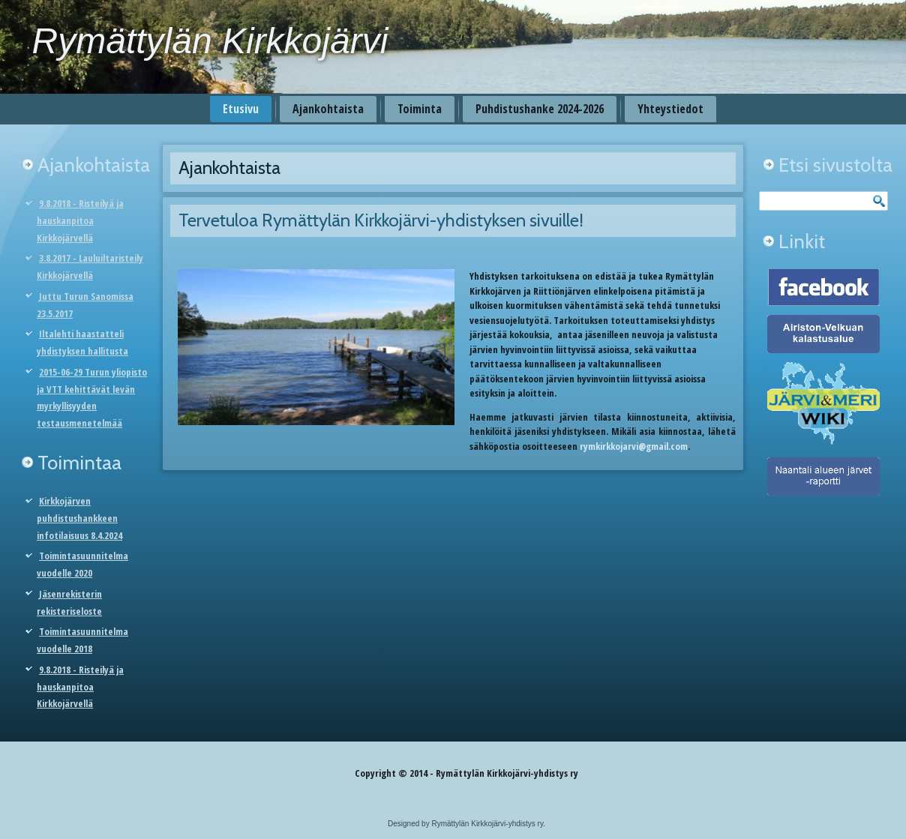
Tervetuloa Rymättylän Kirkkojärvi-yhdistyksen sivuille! (381, 220)
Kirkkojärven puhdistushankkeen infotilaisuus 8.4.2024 (79, 518)
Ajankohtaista (328, 108)
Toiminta (420, 108)
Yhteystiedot (671, 108)
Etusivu (241, 108)
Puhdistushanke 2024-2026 (540, 108)
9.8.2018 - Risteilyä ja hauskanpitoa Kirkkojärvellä (80, 220)
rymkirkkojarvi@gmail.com (634, 446)
